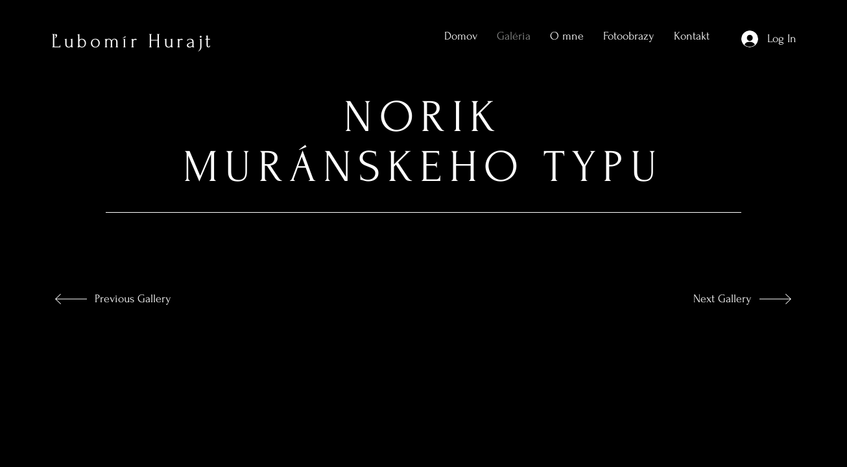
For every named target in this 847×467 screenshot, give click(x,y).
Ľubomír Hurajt (132, 41)
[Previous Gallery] (140, 299)
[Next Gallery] (708, 299)
